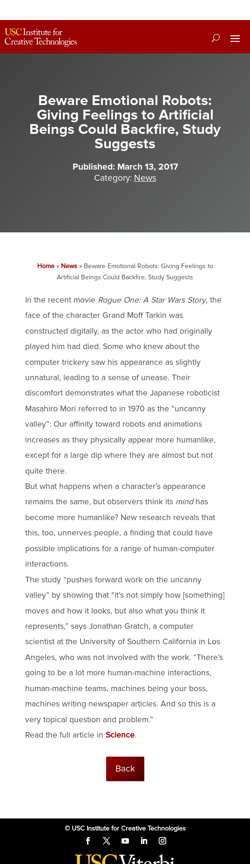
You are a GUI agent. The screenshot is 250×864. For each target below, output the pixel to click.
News (69, 266)
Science (120, 735)
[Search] (216, 37)
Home (45, 266)
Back (125, 768)
